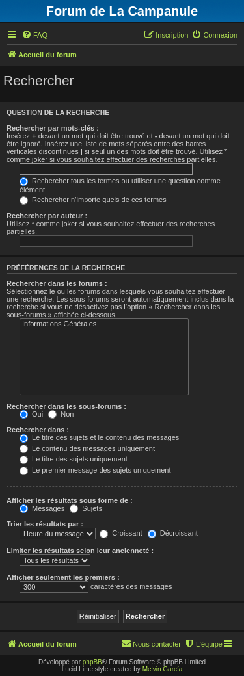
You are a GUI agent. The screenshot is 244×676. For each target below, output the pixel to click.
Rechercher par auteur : (47, 216)
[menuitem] (34, 35)
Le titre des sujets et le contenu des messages (99, 437)
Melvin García (162, 669)
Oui (31, 414)
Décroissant (173, 533)
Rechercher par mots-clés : (53, 128)
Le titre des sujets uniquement (74, 459)
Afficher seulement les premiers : (63, 577)
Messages (42, 508)
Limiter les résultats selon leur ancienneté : (80, 550)
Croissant (121, 533)
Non (61, 414)
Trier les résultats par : (45, 524)
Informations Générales (104, 324)
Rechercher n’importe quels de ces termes (93, 199)
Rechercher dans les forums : (57, 283)
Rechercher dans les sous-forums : (66, 406)
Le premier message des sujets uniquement (95, 470)
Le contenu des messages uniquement (87, 448)
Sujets (86, 508)
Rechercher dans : (38, 430)
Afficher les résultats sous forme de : (70, 500)
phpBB (92, 662)
